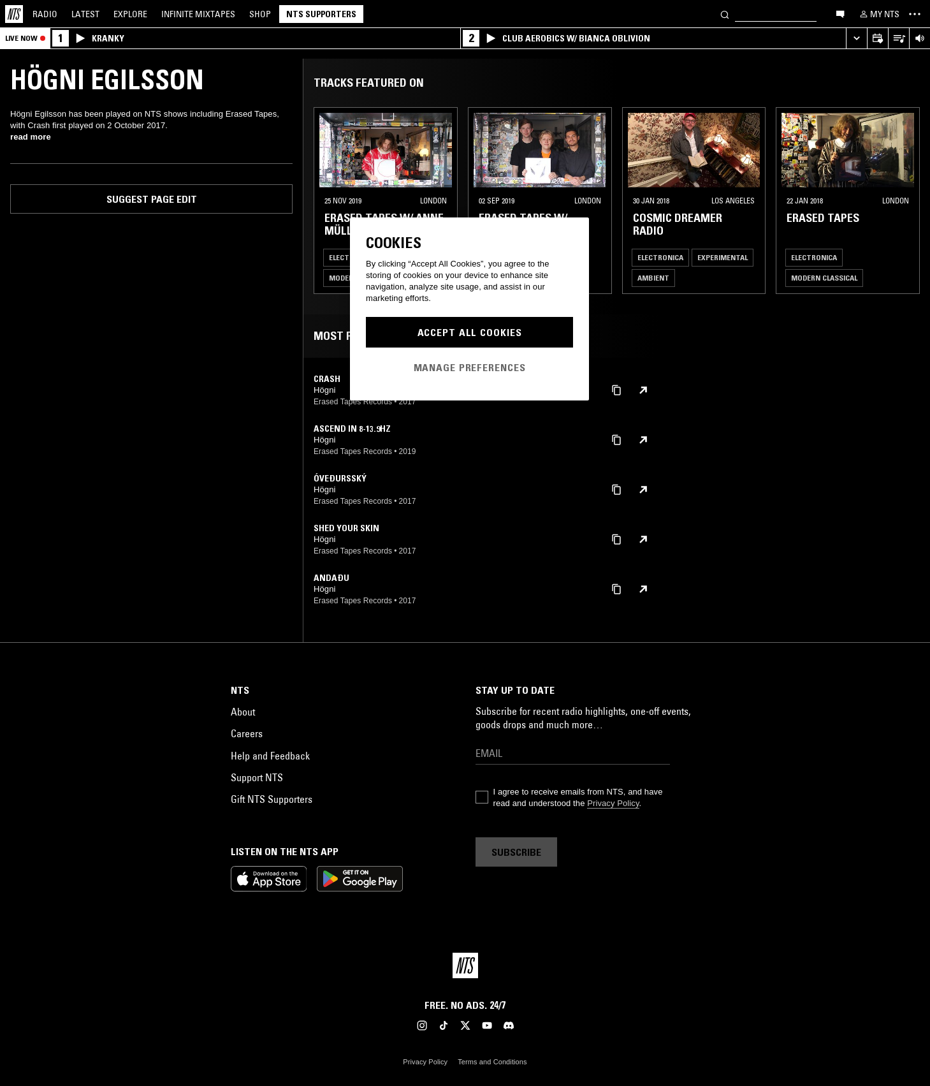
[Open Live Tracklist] (898, 38)
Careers (247, 733)
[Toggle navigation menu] (915, 14)
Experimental (722, 257)
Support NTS (257, 777)
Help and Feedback (270, 755)
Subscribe (516, 852)
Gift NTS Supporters (271, 799)
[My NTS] (878, 14)
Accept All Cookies (470, 332)
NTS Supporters (321, 14)
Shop (260, 14)
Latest (85, 14)
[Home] (14, 14)
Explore (130, 14)
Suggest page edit (151, 199)
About (243, 711)
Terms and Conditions (492, 1062)
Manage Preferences (470, 367)
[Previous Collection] (906, 200)
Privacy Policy (613, 803)
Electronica (660, 257)
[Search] (725, 14)
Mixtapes (198, 14)
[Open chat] (840, 13)
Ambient (653, 278)
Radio (45, 14)
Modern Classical (824, 278)
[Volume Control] (919, 38)
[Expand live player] (856, 38)
